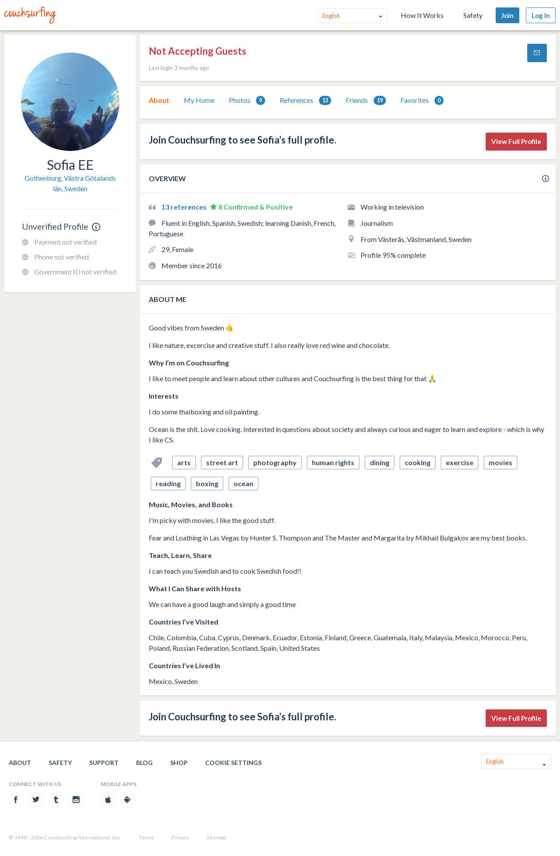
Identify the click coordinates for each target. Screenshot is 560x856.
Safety (473, 15)
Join (507, 15)
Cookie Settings (233, 762)
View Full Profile (516, 141)
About (159, 100)
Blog (144, 762)
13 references (184, 207)
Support (104, 762)
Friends (366, 100)
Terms (146, 837)
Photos (247, 100)
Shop (179, 762)
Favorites (422, 100)
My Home (199, 100)
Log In (541, 15)
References (305, 100)
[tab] (159, 100)
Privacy (180, 837)
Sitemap (216, 837)
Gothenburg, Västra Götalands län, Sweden (70, 183)
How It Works (422, 15)
